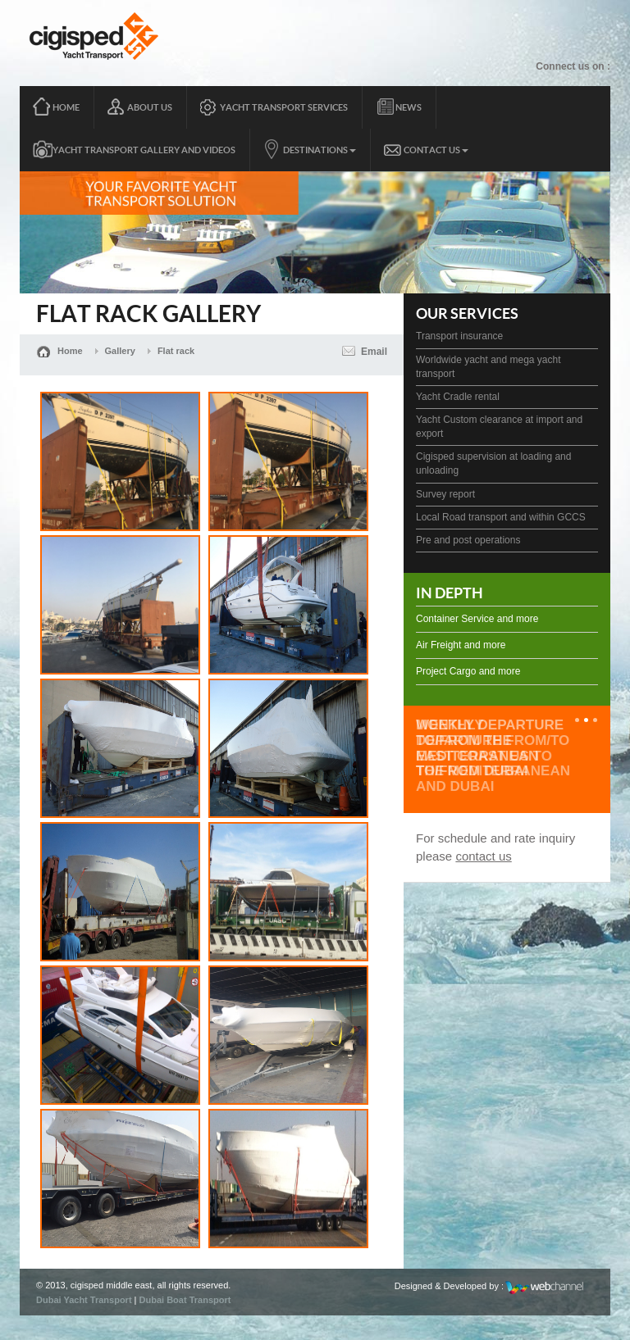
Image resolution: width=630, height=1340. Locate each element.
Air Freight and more (460, 645)
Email (374, 351)
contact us (483, 856)
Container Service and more (477, 619)
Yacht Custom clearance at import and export (499, 426)
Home (66, 107)
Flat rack (176, 351)
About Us (149, 107)
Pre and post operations (468, 540)
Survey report (445, 494)
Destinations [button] (319, 150)
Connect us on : (573, 66)
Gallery (120, 351)
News (408, 107)
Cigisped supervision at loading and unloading (493, 463)
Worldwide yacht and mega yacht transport (488, 366)
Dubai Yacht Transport (84, 1300)
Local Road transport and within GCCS (501, 517)
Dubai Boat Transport (185, 1300)
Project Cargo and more (468, 671)
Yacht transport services (284, 107)
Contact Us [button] (436, 150)
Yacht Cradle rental (458, 396)
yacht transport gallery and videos (143, 150)
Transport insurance (459, 336)
